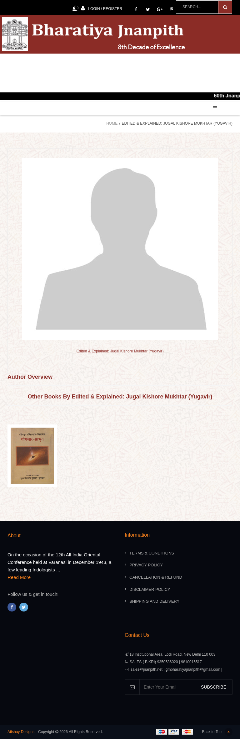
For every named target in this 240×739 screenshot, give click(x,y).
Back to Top (217, 732)
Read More (19, 577)
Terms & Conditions (151, 553)
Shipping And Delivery (154, 601)
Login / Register (101, 8)
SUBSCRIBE (213, 687)
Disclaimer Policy (149, 589)
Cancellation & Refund (155, 577)
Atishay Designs (21, 732)
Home (112, 123)
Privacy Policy (146, 565)
